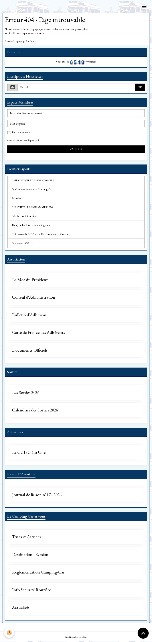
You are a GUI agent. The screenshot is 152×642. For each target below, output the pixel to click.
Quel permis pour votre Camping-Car (32, 189)
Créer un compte (14, 140)
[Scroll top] (143, 633)
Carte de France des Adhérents (38, 332)
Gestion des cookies (76, 637)
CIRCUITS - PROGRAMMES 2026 (32, 207)
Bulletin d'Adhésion (29, 315)
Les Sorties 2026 (25, 392)
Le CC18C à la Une (28, 452)
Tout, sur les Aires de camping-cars (31, 225)
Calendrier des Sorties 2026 (35, 410)
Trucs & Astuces (26, 537)
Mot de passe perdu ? (32, 140)
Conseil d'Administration (33, 297)
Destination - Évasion (30, 554)
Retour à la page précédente (20, 41)
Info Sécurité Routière (24, 216)
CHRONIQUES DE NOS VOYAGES (33, 180)
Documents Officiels (23, 243)
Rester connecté (21, 132)
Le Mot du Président (30, 279)
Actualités (17, 198)
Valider (76, 149)
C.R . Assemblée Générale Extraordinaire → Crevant (40, 234)
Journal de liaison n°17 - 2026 (36, 494)
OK (140, 87)
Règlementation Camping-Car (38, 572)
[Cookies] (9, 633)
